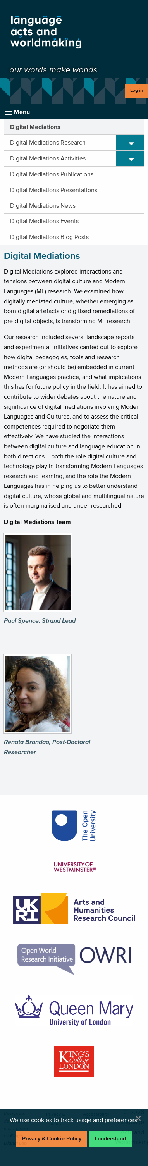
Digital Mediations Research (48, 142)
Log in (136, 90)
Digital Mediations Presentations (53, 189)
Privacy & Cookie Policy (51, 1139)
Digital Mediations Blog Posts (49, 236)
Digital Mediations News (43, 205)
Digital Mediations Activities (48, 158)
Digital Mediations (35, 126)
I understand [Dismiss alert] (110, 1139)
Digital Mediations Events (44, 220)
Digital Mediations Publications (51, 174)
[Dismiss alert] (138, 1118)
